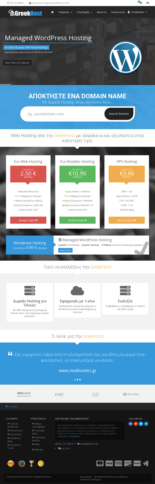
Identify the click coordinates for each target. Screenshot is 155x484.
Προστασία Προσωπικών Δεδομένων (111, 476)
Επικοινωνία (14, 430)
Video (36, 444)
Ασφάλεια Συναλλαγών (90, 479)
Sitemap (37, 449)
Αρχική (14, 406)
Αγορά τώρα (28, 220)
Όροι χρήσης (86, 476)
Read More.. (75, 436)
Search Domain (119, 113)
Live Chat (65, 448)
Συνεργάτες (14, 434)
